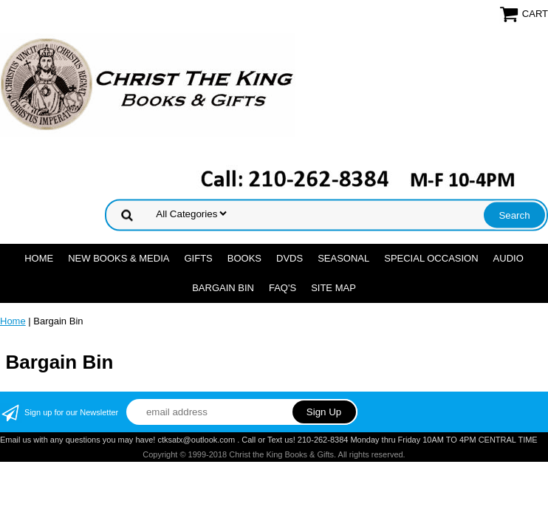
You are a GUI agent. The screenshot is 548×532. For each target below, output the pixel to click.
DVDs (289, 258)
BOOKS (244, 258)
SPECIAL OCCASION (431, 258)
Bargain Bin (223, 287)
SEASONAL (343, 258)
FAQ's (282, 287)
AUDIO (508, 258)
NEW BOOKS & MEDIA (118, 258)
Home (38, 258)
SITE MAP (333, 287)
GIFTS (198, 258)
